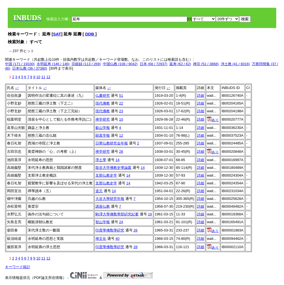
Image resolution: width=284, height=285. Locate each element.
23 (121, 111)
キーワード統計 (17, 267)
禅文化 (100, 238)
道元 (99, 191)
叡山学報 (102, 128)
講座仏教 (102, 206)
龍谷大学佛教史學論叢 (113, 168)
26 (135, 230)
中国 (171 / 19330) (20, 64)
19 (150, 214)
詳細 (200, 95)
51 (121, 95)
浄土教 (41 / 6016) (235, 64)
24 (121, 222)
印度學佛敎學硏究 (109, 230)
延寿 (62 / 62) (180, 64)
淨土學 (100, 160)
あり (213, 120)
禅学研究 (102, 119)
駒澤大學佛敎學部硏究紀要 (117, 214)
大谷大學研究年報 (109, 199)
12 (48, 77)
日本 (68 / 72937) (154, 64)
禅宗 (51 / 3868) (206, 64)
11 (43, 77)
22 (121, 103)
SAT (57, 34)
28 (121, 151)
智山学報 (102, 222)
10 (38, 77)
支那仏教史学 (106, 175)
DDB (90, 34)
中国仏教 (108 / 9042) (120, 64)
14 (117, 160)
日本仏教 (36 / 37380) (29, 68)
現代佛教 (102, 103)
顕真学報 (102, 135)
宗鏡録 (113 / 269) (86, 64)
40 (117, 238)
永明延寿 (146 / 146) (53, 64)
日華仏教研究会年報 (111, 143)
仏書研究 (102, 95)
